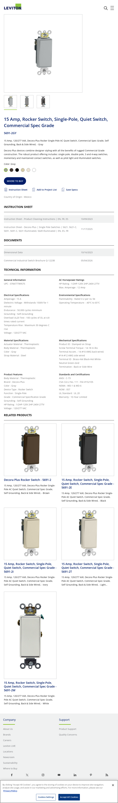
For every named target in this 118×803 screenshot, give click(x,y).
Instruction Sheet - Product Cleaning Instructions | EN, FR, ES (36, 218)
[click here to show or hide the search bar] (106, 8)
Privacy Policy (10, 790)
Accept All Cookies (69, 797)
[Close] (113, 785)
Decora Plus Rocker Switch (27, 480)
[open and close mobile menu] (112, 8)
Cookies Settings (46, 797)
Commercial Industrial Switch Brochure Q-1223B (29, 260)
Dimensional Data (13, 252)
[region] (59, 791)
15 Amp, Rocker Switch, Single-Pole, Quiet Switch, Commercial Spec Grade (88, 483)
